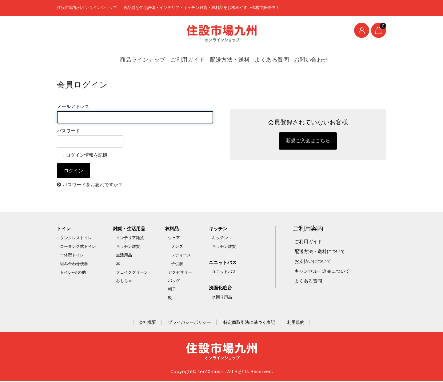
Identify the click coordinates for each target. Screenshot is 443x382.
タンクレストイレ (76, 238)
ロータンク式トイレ (78, 247)
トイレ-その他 (73, 273)
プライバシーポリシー (189, 323)
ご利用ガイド (186, 56)
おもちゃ (124, 281)
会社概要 (147, 323)
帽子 (172, 290)
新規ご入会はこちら (308, 141)
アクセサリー (180, 273)
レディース (181, 255)
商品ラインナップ (144, 56)
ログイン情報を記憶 (84, 155)
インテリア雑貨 (130, 238)
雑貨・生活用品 (130, 229)
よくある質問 (266, 56)
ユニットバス (224, 263)
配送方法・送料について (321, 252)
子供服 (177, 264)
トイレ (64, 229)
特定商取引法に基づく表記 (249, 323)
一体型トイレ (72, 255)
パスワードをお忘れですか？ (95, 185)
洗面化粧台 (221, 288)
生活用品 (124, 255)
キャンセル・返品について (323, 272)
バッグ (174, 281)
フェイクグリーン (132, 273)
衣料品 (172, 229)
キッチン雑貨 (128, 247)
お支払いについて (314, 262)
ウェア (174, 238)
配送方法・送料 (226, 56)
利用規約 (295, 323)
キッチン (219, 229)
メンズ (177, 247)
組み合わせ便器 (74, 264)
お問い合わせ (303, 56)
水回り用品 (222, 297)
